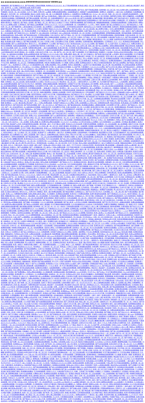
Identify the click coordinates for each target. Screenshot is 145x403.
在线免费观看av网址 (58, 276)
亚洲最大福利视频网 (95, 126)
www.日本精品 (53, 141)
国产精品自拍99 (129, 67)
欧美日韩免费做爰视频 (88, 255)
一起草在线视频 (67, 354)
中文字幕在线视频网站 (121, 363)
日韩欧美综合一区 (134, 251)
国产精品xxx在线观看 (49, 170)
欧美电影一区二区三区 (42, 206)
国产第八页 (12, 282)
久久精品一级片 (20, 77)
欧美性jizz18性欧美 (26, 39)
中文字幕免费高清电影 (70, 266)
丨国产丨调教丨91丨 (131, 149)
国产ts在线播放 (23, 147)
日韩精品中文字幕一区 (46, 60)
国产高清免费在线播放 (105, 35)
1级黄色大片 (104, 302)
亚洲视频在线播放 (91, 278)
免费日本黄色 (136, 44)
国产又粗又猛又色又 (121, 18)
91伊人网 (97, 280)
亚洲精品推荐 (51, 399)
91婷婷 (79, 153)
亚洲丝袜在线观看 (66, 401)
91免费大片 (16, 232)
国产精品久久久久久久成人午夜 (51, 54)
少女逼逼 (31, 50)
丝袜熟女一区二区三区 (68, 37)
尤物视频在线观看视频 (35, 63)
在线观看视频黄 (93, 12)
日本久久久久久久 (51, 24)
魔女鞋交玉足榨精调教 (110, 79)
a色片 (79, 173)
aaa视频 (48, 12)
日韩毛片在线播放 (40, 166)
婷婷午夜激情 (9, 75)
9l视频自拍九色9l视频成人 (85, 115)
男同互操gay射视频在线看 (13, 202)
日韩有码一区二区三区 (51, 247)
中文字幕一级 (73, 333)
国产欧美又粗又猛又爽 (103, 54)
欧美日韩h (30, 329)
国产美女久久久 (82, 50)
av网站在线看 (124, 236)
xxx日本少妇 (62, 164)
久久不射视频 (31, 310)
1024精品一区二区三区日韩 (57, 143)
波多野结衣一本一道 (58, 329)
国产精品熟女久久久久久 (35, 158)
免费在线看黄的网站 (59, 12)
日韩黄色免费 (65, 130)
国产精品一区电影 (27, 22)
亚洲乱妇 (21, 177)
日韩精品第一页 (122, 20)
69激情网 (84, 126)
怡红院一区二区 (100, 58)
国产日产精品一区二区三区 (71, 35)
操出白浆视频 (71, 128)
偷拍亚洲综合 (98, 39)
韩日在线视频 (114, 390)
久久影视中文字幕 (17, 173)
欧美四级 (37, 16)
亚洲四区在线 (137, 33)
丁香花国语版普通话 (112, 329)
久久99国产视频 (98, 94)
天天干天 (32, 388)
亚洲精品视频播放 (21, 90)
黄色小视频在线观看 (51, 37)
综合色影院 (92, 175)
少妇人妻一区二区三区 (68, 20)
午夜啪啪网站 (50, 318)
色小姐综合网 (119, 369)
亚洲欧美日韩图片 (105, 253)
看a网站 (20, 183)
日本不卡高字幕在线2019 (76, 92)
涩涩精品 (20, 352)
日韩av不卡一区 (20, 327)
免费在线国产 (9, 329)
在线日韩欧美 (102, 134)
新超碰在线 (80, 90)
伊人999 (41, 41)
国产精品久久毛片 (63, 44)
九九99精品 (36, 67)
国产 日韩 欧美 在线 (9, 71)
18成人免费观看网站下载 (45, 77)
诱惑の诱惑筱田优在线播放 (111, 340)
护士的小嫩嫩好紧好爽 (15, 139)
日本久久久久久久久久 (68, 257)
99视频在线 (126, 128)
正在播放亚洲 (23, 200)
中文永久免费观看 (93, 232)
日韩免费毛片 (82, 24)
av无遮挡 (115, 54)
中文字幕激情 (75, 187)
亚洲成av (51, 306)
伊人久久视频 (108, 39)
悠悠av (118, 120)
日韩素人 (85, 388)
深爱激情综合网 (104, 103)
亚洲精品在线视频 (62, 194)
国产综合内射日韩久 (11, 236)
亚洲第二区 (16, 299)
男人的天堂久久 (30, 143)
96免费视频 (137, 12)
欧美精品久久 (54, 230)
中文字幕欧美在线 (91, 52)
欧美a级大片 (42, 386)
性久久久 (94, 120)
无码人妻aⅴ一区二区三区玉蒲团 (66, 310)
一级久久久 (99, 111)
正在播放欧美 (17, 392)
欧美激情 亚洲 (10, 41)
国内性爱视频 (115, 206)
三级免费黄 (131, 73)
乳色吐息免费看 (30, 31)
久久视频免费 (57, 14)
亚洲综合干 (76, 280)
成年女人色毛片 (88, 173)
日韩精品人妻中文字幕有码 (115, 94)
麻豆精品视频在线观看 (85, 128)
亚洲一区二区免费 (21, 48)
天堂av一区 (50, 39)
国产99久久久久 (135, 206)
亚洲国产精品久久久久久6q (52, 29)
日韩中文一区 (116, 380)
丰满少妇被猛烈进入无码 (129, 58)
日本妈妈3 (135, 285)
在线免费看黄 (39, 227)
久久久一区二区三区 (110, 179)
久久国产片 (40, 10)
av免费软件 (53, 327)
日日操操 (97, 185)
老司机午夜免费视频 (8, 101)
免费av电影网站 (51, 65)
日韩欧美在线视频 (52, 130)
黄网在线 (70, 196)
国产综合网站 (51, 168)
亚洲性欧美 (68, 295)
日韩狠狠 (126, 141)
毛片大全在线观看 (52, 139)
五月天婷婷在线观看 (74, 164)
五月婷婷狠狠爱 (40, 371)
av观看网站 (26, 217)
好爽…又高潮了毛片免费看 (64, 287)
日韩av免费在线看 (45, 103)
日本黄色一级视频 (13, 179)
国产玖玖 (81, 10)
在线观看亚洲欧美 (97, 238)
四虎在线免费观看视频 (94, 179)
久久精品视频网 (7, 77)
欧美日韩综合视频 (99, 399)
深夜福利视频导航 (52, 217)
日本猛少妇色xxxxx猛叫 (73, 75)
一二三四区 (61, 244)
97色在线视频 (109, 126)
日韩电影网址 (114, 187)
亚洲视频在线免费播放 (15, 58)
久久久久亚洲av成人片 (15, 118)
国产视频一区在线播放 (31, 202)
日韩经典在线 (112, 173)
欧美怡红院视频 (31, 325)
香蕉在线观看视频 (43, 56)
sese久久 (6, 316)
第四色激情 (5, 109)
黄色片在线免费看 (126, 54)
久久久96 (113, 251)
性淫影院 (59, 318)
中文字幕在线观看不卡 (111, 352)
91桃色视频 (50, 46)
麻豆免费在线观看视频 (9, 200)
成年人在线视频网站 (132, 10)
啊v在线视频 (110, 145)
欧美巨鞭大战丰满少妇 (105, 208)
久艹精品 (24, 187)
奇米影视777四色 (111, 308)
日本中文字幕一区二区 (84, 98)
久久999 (13, 141)
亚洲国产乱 (57, 240)
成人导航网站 (82, 289)
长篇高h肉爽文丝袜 (113, 48)
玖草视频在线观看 (35, 88)
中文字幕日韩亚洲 (73, 147)
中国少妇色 (119, 126)
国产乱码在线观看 (29, 56)
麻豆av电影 (106, 327)
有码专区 (95, 60)
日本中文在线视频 (25, 373)
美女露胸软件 (43, 44)
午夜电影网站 (15, 187)
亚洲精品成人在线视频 (78, 208)
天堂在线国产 (90, 92)
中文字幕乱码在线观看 (64, 306)
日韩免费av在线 (64, 342)
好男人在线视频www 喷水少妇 (86, 103)
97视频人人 (40, 255)
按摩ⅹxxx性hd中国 (30, 297)
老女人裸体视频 (20, 329)
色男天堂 (41, 12)
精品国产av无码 (16, 124)
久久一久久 (118, 41)
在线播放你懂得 (84, 71)
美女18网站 (17, 270)
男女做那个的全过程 (134, 107)
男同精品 (134, 240)
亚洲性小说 (35, 397)
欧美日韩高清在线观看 (12, 126)
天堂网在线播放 (44, 35)
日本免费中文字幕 (61, 41)
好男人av (54, 58)
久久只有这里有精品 (137, 384)
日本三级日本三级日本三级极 (20, 94)
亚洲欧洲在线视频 (121, 289)
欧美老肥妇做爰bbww (84, 48)
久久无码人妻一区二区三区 (48, 126)
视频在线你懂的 (126, 143)
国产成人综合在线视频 (126, 113)
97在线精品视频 (34, 170)
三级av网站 (127, 60)
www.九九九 (75, 88)
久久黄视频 (86, 75)
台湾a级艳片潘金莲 (66, 346)
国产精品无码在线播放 (29, 179)
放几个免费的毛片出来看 (50, 20)
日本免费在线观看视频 (130, 162)
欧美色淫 (73, 194)
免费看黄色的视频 (77, 130)
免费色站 (101, 113)
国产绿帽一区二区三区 (132, 90)
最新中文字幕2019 (10, 96)
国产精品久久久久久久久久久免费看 (29, 73)
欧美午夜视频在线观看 (132, 392)
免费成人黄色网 (82, 384)
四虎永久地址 (65, 134)
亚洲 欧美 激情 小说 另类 (55, 255)
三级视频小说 (68, 185)
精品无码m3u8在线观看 (119, 365)
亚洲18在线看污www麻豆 (35, 82)
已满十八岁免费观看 (52, 291)
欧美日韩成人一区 (10, 132)
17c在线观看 (76, 170)
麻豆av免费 (77, 185)
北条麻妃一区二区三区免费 (32, 331)
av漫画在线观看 (59, 27)
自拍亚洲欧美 (73, 230)
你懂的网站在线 (53, 134)
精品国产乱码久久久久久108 (124, 356)
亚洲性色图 (78, 287)
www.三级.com (108, 221)
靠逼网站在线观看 (39, 153)
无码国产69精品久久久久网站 (63, 103)
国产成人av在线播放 (68, 369)
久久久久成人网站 (53, 149)
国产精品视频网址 (30, 249)
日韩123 (8, 232)
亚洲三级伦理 (133, 321)
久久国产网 (76, 67)
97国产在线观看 (32, 156)
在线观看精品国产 (86, 215)
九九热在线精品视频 (28, 321)
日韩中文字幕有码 (50, 384)
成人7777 (63, 69)
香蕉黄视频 (126, 50)
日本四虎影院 (98, 204)
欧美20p (31, 382)
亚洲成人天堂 (119, 90)
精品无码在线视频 (21, 170)
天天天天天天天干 (86, 282)
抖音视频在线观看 (126, 160)
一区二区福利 (59, 77)
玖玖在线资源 (33, 90)
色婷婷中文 (138, 215)
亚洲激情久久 (71, 111)
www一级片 (34, 318)
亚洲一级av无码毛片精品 (26, 71)
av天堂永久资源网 (81, 202)
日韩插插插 (79, 141)
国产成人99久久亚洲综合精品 (70, 139)
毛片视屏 (103, 82)
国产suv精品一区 (132, 94)
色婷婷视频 (98, 348)
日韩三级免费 (30, 173)
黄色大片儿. (33, 44)
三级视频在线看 (80, 354)
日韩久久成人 (111, 215)
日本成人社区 (23, 382)
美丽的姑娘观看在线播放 (129, 27)
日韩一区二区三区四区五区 (37, 181)
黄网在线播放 (62, 223)
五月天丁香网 (32, 12)
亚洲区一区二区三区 (136, 75)
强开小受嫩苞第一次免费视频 (133, 16)
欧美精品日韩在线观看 (131, 41)
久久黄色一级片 (41, 221)
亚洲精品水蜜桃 (71, 132)
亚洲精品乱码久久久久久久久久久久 (82, 73)
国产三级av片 (41, 134)
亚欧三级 (91, 46)
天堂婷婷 (72, 48)
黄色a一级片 (6, 238)
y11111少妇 (130, 376)
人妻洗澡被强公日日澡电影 (32, 27)
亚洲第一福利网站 (75, 41)
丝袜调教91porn (37, 390)
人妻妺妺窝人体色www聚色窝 (127, 92)
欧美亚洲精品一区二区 (66, 179)
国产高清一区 (67, 240)
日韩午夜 (23, 113)
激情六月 (117, 240)
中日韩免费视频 (46, 337)
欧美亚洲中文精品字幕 (63, 236)
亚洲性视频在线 (120, 107)
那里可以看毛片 (60, 198)
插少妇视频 (68, 120)
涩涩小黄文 (110, 56)
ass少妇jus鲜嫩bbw (89, 134)
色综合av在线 (70, 361)
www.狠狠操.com (41, 208)
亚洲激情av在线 (61, 60)
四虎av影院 (19, 35)
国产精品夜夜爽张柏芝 (122, 225)
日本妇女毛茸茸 (88, 145)
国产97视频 (8, 160)
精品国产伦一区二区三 (70, 270)
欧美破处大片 (64, 221)
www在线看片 (84, 266)
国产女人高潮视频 (38, 263)
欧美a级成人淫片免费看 (90, 84)
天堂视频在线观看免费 (63, 227)
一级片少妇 (119, 12)
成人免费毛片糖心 (102, 29)
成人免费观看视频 (121, 395)
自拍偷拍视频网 (44, 115)
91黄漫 (23, 221)
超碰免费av (67, 29)
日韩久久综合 (108, 149)
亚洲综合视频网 (14, 128)
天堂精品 (125, 122)
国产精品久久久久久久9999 (106, 92)
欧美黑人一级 (65, 88)
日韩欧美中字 (112, 367)
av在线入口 (32, 120)
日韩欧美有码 (133, 22)
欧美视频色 (23, 259)
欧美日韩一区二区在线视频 (91, 373)
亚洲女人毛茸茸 (137, 325)
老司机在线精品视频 (74, 160)
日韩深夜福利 (83, 132)
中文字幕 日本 (97, 75)
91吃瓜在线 (57, 280)
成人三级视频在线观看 (102, 282)
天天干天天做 (73, 143)
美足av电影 (83, 143)
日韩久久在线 (72, 247)
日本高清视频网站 (80, 77)
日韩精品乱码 (130, 177)
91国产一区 (130, 98)
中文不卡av (79, 113)
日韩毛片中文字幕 (10, 183)
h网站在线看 (124, 77)
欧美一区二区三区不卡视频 (27, 60)
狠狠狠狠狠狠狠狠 (103, 22)
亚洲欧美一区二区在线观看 (45, 71)
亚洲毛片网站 (120, 139)
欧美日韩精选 (49, 198)
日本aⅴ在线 (119, 280)
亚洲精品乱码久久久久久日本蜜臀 (79, 183)
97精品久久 (104, 60)
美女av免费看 (62, 65)
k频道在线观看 (46, 118)
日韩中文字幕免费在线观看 (35, 378)
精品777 (28, 263)
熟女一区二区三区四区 (104, 90)
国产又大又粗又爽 (23, 289)
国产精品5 (32, 149)
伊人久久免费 (9, 90)
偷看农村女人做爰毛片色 (124, 335)
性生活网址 (92, 234)
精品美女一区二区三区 (68, 82)
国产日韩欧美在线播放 (85, 257)
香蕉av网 (103, 261)
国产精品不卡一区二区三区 (68, 101)
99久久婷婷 (121, 10)
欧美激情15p (19, 365)
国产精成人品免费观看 (35, 24)
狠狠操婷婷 (63, 84)
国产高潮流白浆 (90, 22)
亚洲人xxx (48, 128)
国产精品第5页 (113, 134)
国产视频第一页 (101, 44)
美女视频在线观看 (97, 71)
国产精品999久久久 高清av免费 (126, 257)
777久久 (51, 266)
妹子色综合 (51, 312)
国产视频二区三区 (110, 312)
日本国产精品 (131, 223)
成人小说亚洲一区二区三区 (32, 363)
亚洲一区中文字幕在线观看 (80, 291)
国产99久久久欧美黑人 (123, 69)
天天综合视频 (9, 48)
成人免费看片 (48, 27)
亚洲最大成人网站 (125, 282)
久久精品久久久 (124, 44)
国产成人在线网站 (102, 46)
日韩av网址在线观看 (110, 75)
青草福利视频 (127, 33)
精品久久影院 (36, 14)
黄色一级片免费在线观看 (53, 192)
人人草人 (91, 24)
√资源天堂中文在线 (17, 109)
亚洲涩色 (115, 27)
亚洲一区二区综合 (125, 175)
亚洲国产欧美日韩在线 (115, 158)
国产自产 (71, 96)
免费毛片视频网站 (16, 189)
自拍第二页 (90, 56)
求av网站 (88, 94)
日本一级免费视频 (133, 323)
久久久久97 (65, 122)
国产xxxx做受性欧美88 (20, 44)
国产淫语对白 (78, 278)
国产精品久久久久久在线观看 (112, 346)
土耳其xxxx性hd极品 (117, 223)
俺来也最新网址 (46, 92)
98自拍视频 (124, 48)
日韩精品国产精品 (100, 69)
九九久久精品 (137, 168)
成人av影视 (118, 56)
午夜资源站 (125, 206)
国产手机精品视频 (91, 10)
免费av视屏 (68, 54)
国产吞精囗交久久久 (21, 33)
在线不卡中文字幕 (49, 94)
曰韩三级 (20, 312)
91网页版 (120, 151)
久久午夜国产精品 (28, 10)
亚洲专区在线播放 (8, 18)
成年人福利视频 (83, 263)
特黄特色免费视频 (76, 22)
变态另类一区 (14, 14)
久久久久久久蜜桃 (88, 44)
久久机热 (4, 215)
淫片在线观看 (102, 37)
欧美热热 (89, 213)
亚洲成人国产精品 (49, 293)
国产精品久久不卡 (77, 94)
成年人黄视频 (87, 39)
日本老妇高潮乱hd (79, 236)
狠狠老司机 (34, 276)
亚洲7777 (139, 276)
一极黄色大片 (113, 175)
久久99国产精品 (56, 356)
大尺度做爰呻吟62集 (37, 65)
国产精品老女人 (133, 24)
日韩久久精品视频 (83, 79)
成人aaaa (71, 69)
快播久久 (19, 41)
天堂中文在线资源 (102, 115)
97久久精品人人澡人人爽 (90, 206)
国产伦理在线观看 (15, 397)
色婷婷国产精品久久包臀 (33, 365)
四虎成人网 (86, 153)
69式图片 (71, 113)
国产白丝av (101, 272)
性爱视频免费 (21, 18)
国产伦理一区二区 (91, 141)
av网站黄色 (51, 132)
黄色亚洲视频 (12, 79)
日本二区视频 (43, 297)
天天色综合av (88, 217)
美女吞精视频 (116, 65)
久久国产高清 (113, 44)
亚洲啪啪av (16, 37)
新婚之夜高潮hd (71, 392)
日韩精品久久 (80, 192)
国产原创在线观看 (126, 134)
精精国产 (83, 12)
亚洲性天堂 (23, 88)
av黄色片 (123, 105)
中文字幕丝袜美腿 (105, 141)
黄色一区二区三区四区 (101, 16)
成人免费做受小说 (42, 69)
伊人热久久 (137, 134)
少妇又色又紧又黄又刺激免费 (23, 266)
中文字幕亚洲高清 (40, 236)
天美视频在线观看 (84, 247)
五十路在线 (64, 359)
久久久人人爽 (102, 255)
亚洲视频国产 (54, 162)
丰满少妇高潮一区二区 (133, 35)
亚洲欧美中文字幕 (47, 67)
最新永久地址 (54, 69)
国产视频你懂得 (14, 321)
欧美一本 (58, 266)
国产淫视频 (135, 225)
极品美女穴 (108, 147)
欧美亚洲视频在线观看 (125, 219)
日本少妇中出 (55, 35)
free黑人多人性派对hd (131, 126)
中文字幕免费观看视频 (59, 323)
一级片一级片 (96, 295)
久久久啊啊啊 (138, 344)
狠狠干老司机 (134, 211)
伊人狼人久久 (65, 219)
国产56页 (130, 115)
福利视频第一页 (14, 251)
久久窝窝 (52, 44)
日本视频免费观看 (98, 33)
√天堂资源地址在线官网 (74, 27)
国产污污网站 (124, 164)
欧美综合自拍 (76, 44)
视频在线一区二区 (45, 156)
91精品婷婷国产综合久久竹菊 (37, 151)
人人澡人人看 (102, 359)
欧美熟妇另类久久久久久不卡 (93, 139)
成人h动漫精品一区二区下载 (51, 215)
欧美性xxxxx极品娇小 (32, 58)
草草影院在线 (42, 143)
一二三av (125, 211)
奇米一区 (65, 356)
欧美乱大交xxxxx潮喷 (44, 240)
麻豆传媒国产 (41, 149)
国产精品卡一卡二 (58, 249)
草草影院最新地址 (121, 238)
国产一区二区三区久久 (66, 58)
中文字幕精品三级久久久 (103, 401)
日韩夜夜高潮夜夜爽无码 (23, 75)
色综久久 (83, 331)
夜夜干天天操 (17, 20)
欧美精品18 (122, 314)
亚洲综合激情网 (78, 363)
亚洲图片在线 (53, 221)
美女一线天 (77, 350)
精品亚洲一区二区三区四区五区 (91, 270)
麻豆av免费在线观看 (38, 185)
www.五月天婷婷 (97, 291)
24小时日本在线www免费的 (89, 122)
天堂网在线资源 (136, 183)
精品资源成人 (136, 166)
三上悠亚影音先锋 (110, 348)
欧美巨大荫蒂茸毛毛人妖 (54, 10)
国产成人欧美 (69, 202)
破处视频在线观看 (26, 206)
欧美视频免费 (91, 90)
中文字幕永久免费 (58, 124)
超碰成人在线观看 (135, 82)
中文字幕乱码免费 (26, 160)
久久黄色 (38, 29)
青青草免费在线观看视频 (31, 20)
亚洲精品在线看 (59, 272)
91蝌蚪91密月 (15, 181)
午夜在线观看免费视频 (47, 304)
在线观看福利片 (73, 12)
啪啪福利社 (84, 88)
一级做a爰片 (47, 88)
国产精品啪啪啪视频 (35, 259)
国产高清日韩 (18, 105)
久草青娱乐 (22, 24)
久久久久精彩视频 (47, 202)
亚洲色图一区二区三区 (107, 10)
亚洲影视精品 (17, 261)
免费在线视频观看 (18, 137)
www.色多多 (11, 287)
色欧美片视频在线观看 (53, 63)
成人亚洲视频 (123, 124)
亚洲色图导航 (88, 41)
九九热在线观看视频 (87, 147)
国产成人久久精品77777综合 (59, 22)
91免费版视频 (17, 219)
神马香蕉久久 (75, 126)
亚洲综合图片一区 (108, 295)
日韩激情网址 (111, 278)
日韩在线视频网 (59, 225)
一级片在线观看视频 (49, 48)
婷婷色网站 (130, 139)
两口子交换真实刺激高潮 (103, 63)
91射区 (6, 94)
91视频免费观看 (85, 230)
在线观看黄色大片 (137, 141)
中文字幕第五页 (43, 31)
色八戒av (4, 278)
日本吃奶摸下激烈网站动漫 (27, 79)
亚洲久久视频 (74, 63)
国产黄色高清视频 (30, 105)
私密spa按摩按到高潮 (31, 54)
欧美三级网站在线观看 (105, 382)
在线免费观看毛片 (57, 18)
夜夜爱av (110, 137)
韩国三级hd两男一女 (78, 151)
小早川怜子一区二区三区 (86, 111)
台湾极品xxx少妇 (98, 48)
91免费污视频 (80, 179)
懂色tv (9, 39)
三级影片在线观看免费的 (54, 50)
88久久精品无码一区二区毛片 (59, 151)
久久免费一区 (94, 82)
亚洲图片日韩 (58, 177)
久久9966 (34, 223)
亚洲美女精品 (105, 331)
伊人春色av (26, 67)
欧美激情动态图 (110, 111)
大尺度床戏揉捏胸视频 (42, 346)
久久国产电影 (85, 238)
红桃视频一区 (104, 310)
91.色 (32, 340)
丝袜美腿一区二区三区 (84, 109)
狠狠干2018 (64, 230)
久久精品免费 (110, 213)
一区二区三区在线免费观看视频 (51, 137)
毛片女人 (22, 175)
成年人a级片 (39, 350)
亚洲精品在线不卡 (86, 63)
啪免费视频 (56, 234)
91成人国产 (17, 217)
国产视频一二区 (25, 280)
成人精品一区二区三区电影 (35, 395)
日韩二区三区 (54, 213)
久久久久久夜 (135, 164)
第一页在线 (67, 308)
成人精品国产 (23, 285)
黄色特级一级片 (45, 124)
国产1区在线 (5, 10)
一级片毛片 (60, 132)
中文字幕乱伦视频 (125, 306)
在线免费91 (130, 137)
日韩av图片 (48, 211)
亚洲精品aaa (65, 291)
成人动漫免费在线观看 (9, 84)
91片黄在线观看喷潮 (8, 369)
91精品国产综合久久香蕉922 (15, 156)
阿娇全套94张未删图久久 (67, 384)
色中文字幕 (90, 196)
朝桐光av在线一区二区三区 (104, 257)
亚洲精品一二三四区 (136, 291)
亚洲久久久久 (51, 371)
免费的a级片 (18, 291)
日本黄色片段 (42, 141)
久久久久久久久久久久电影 (49, 257)
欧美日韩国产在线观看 (82, 295)
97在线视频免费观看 (89, 35)
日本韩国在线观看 (84, 392)
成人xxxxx (68, 18)
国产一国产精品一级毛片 (126, 71)
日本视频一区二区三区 (124, 200)
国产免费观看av (20, 272)
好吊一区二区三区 (110, 153)
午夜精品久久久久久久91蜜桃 (58, 208)
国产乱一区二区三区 (64, 52)
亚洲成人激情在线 (95, 219)
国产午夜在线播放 (131, 192)
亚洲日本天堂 (46, 107)
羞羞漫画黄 (5, 134)
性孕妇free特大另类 (110, 219)
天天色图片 (78, 397)
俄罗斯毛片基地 (116, 16)
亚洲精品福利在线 (7, 35)
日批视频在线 (104, 206)
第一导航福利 (73, 323)
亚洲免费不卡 (20, 274)
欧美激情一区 (35, 289)
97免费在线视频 (115, 118)
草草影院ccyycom (24, 223)
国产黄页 (41, 325)
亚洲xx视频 (34, 122)
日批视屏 (95, 261)
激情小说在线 (41, 321)
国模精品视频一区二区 (44, 242)
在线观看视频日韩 (136, 213)
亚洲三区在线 (105, 84)
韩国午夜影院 (61, 376)
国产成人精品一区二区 (32, 118)
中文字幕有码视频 (94, 65)
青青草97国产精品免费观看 (41, 261)
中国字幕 (15, 39)
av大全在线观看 (40, 312)
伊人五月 (13, 50)
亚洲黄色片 (73, 259)
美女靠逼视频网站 (132, 266)
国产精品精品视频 (32, 137)
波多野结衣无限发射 (125, 153)
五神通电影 (128, 12)
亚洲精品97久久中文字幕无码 (27, 369)
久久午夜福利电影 (137, 359)
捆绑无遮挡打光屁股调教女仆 (88, 20)
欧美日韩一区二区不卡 (79, 219)
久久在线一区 (91, 151)
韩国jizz (132, 327)
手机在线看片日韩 (107, 285)
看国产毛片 (109, 335)
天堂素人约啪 (49, 41)
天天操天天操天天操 (121, 230)
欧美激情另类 (58, 302)
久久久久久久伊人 (128, 297)
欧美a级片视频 (127, 232)
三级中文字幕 (96, 79)
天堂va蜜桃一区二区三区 (99, 187)
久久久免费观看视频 (33, 215)
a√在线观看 (124, 82)
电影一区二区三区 (115, 14)
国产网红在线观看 (30, 41)
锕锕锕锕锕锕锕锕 (49, 73)
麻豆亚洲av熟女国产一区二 (28, 103)
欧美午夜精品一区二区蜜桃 (25, 52)
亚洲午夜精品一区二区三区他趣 (121, 96)
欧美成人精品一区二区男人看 (76, 46)
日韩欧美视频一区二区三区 (126, 278)
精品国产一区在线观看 (39, 111)
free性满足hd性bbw (134, 253)
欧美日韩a (100, 147)
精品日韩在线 (130, 46)
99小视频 (100, 242)
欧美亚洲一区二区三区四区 (81, 33)
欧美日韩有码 (44, 270)
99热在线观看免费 (136, 401)
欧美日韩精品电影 (83, 189)
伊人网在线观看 (45, 90)
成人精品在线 (44, 33)
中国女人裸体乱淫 (94, 77)
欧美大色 (76, 18)
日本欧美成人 (53, 16)
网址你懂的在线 (37, 128)
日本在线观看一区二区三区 (35, 177)
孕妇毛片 (94, 268)
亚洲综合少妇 (122, 251)
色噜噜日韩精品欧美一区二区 (95, 130)
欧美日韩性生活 (99, 156)
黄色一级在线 (124, 79)
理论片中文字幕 (76, 134)
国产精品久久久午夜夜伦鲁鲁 (104, 109)
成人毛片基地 (72, 344)
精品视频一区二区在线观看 (66, 153)
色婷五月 (11, 378)
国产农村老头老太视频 (107, 20)
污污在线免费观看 (91, 251)
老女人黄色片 (94, 166)
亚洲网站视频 (19, 242)
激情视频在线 (119, 147)
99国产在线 (80, 253)
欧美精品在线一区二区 (30, 270)
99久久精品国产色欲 (71, 255)
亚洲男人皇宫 (135, 18)
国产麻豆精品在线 (30, 35)
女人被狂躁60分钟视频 (15, 54)
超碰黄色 (110, 12)
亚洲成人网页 (16, 10)
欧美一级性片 (18, 244)
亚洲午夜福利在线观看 (98, 194)
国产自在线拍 (12, 60)
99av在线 (27, 304)
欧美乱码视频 (119, 276)
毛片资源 (34, 304)
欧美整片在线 (113, 378)
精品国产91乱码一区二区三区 (110, 50)
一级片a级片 (130, 361)
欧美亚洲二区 (59, 75)
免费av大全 (139, 98)
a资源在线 (55, 346)
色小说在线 (11, 98)
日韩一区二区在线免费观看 (59, 86)
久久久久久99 (70, 337)
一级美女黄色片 (63, 73)
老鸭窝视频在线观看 (113, 33)
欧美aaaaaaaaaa (102, 249)
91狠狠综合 (109, 225)
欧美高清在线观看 (59, 128)
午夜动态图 (126, 240)
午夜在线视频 (71, 189)
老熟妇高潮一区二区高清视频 (107, 168)
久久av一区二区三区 (100, 14)
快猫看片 (102, 52)
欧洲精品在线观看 (113, 58)
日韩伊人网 (55, 388)
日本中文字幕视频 (68, 158)
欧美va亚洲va (99, 213)
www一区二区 (44, 314)
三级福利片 (77, 168)
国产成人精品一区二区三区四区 (129, 101)
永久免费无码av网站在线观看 (49, 122)
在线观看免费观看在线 (123, 285)
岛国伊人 (124, 118)
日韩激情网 (45, 232)
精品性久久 (68, 382)
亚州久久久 (88, 369)
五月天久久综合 (72, 329)
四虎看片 (80, 369)
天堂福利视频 (109, 238)
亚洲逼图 (63, 196)
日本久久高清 (55, 56)
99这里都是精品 (6, 340)
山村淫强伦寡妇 (75, 39)
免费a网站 (71, 115)
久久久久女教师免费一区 (68, 24)
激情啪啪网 (58, 202)
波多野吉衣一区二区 (85, 156)
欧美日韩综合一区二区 (61, 118)
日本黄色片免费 (72, 276)
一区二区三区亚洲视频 (56, 173)
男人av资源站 (88, 58)
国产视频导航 (17, 27)
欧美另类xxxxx (72, 242)
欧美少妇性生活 (6, 217)
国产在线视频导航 (36, 211)
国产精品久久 (48, 200)
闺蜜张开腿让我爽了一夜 (97, 158)
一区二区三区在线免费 (35, 198)
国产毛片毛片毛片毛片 (26, 84)
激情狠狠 (38, 84)
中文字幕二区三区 (124, 348)
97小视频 (65, 63)
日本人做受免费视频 (117, 29)
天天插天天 (83, 321)
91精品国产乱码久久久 (116, 37)
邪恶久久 (24, 196)
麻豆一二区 (23, 120)
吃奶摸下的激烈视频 (103, 27)
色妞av (96, 299)
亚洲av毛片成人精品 (32, 162)
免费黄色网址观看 (35, 48)
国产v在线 (69, 77)
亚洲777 (44, 282)
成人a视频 (99, 395)
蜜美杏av (96, 86)
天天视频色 (51, 194)
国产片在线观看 (78, 52)
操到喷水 (63, 340)
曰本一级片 (66, 145)
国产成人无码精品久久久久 (116, 24)
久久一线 (52, 52)
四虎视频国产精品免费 (103, 274)
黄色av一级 (51, 153)
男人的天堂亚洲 (87, 280)
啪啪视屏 (126, 166)
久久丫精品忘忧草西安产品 (106, 73)
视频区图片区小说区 (12, 196)
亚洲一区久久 (9, 145)
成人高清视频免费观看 (9, 86)
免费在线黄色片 (110, 71)
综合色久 (79, 58)
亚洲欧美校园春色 (115, 60)
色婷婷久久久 (105, 247)
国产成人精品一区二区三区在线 (83, 29)
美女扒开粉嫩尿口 (87, 274)
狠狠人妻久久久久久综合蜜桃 (69, 16)
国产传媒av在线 (75, 388)
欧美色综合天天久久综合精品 (34, 139)
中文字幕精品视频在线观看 (60, 204)
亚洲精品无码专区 (80, 162)
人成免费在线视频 (8, 384)
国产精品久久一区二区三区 (26, 141)
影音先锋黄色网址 (41, 96)
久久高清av (74, 122)
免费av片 (16, 160)
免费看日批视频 (70, 50)
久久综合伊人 (87, 399)
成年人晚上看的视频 (53, 395)
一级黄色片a (94, 240)
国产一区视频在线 (36, 147)
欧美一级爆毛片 (12, 166)
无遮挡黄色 (5, 141)
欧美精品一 (34, 126)
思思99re (13, 168)
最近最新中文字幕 (62, 39)
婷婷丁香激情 (101, 24)
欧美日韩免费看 (14, 278)
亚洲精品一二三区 (11, 103)
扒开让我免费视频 (16, 249)
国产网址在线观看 (33, 18)
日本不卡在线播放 (45, 113)
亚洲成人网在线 (74, 373)
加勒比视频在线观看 (117, 46)
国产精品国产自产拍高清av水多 (81, 86)
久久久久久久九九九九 (101, 31)
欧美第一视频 (127, 354)
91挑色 (79, 37)
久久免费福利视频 (129, 56)
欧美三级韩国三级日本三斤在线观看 (66, 211)
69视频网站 (136, 282)
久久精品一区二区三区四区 (27, 132)
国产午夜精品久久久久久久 (117, 194)
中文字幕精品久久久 (109, 185)
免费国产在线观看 (106, 189)
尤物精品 (116, 88)
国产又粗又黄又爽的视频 (50, 187)
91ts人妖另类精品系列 (131, 272)
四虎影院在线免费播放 (71, 215)
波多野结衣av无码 (96, 221)
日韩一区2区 (67, 280)
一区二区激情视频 (108, 373)
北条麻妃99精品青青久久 (13, 67)
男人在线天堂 (30, 242)
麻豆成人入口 (47, 280)
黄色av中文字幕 (135, 48)
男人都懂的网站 (131, 287)
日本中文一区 (15, 225)
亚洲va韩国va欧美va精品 (70, 149)
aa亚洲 (85, 65)
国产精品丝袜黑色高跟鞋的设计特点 (50, 120)
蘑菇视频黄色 (99, 41)
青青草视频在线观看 (28, 225)
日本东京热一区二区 (17, 153)
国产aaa (44, 16)
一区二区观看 (24, 122)
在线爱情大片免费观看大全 (82, 14)
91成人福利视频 (109, 263)
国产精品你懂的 (68, 192)
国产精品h (131, 63)
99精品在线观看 (70, 79)
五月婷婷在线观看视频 (86, 344)
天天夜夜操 (11, 73)
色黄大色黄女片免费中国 (48, 98)
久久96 (72, 118)
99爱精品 (8, 31)
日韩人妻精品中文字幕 (91, 164)
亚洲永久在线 (23, 50)
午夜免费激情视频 (32, 333)
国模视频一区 (6, 276)
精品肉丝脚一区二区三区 (60, 175)
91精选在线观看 (98, 276)
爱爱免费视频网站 (18, 158)
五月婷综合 (85, 187)
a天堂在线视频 (6, 266)
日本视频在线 (93, 132)
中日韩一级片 (117, 141)
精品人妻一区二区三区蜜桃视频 (32, 37)
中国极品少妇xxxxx (128, 130)
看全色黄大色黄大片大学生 (30, 251)
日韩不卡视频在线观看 (21, 340)
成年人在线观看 (30, 134)
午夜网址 (13, 213)
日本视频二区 (108, 192)
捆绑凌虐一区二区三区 (18, 63)
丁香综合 (15, 276)
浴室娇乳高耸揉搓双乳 (130, 14)
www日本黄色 (82, 272)
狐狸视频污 (111, 120)
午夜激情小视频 (69, 137)
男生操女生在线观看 (118, 98)
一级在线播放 (139, 156)
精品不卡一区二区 (125, 168)
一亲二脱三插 (119, 192)
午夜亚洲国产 (115, 31)
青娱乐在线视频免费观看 (84, 69)
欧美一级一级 (46, 14)
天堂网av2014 (21, 198)
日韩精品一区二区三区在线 (15, 82)
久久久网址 (105, 223)
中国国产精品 (115, 397)
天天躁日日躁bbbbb (12, 192)
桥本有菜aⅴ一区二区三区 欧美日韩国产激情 (112, 234)
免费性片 (103, 12)
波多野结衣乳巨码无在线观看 (125, 39)
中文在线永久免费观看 (126, 261)
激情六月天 (133, 204)
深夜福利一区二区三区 (128, 88)
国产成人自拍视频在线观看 (120, 331)
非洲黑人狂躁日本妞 (99, 314)
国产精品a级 (106, 266)
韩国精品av (29, 109)
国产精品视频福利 (25, 166)
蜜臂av (23, 316)
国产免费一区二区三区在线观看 (29, 282)
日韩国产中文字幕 (74, 84)
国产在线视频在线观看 (26, 96)
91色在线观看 (122, 111)
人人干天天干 (101, 101)
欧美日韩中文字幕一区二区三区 (27, 92)
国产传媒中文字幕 (135, 255)
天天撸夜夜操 (38, 384)
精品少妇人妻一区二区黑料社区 (87, 118)
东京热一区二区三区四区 (17, 12)
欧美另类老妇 (61, 71)
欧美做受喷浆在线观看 (75, 31)
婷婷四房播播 (119, 35)
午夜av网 (10, 291)
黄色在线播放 (15, 316)
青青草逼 (132, 230)
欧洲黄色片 (17, 65)
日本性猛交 (54, 33)
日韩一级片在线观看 (69, 314)
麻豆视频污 (133, 122)
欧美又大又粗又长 (99, 183)
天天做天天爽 (49, 316)
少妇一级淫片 (126, 31)
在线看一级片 (55, 359)
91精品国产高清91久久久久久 (27, 257)
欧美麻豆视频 (98, 18)
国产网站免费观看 (76, 356)
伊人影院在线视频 (128, 65)
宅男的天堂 (40, 50)
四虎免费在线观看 (7, 310)
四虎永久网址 (50, 227)
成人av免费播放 (95, 88)
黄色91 (70, 65)
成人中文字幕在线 (47, 253)
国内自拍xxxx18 (90, 27)
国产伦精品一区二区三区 (133, 337)
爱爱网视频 (135, 50)
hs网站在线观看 (35, 234)
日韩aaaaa (75, 331)
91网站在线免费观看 (69, 268)
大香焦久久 (6, 173)
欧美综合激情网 (40, 39)
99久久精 (8, 390)
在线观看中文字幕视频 (26, 164)
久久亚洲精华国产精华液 (36, 46)
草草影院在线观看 (69, 90)
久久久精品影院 (44, 79)
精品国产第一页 (53, 340)
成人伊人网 (106, 65)
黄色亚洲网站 (109, 18)
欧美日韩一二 (123, 75)
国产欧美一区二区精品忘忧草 (56, 344)
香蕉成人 (63, 247)
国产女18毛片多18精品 (58, 31)
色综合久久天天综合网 (74, 124)
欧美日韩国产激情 (13, 371)
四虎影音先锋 (129, 369)
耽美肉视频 (99, 312)
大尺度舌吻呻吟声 (68, 109)
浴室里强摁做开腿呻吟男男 (51, 251)
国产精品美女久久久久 (16, 333)
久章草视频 (133, 77)
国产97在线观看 (86, 18)
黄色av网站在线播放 (34, 272)
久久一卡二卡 (60, 46)
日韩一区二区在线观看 (87, 376)
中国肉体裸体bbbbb (63, 94)
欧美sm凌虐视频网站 (125, 173)
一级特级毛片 (123, 185)
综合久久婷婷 (29, 145)
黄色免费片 (116, 274)
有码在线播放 (137, 348)
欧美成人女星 (39, 344)
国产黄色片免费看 (52, 401)
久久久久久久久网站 (97, 67)
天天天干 (5, 361)
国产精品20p (57, 378)
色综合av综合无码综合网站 (123, 52)
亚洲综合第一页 (18, 31)
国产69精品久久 (108, 198)
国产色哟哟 (62, 327)
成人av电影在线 (86, 16)
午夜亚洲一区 (108, 181)
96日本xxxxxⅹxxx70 (52, 82)
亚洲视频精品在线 (97, 308)
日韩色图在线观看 (70, 10)
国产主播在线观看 (137, 217)
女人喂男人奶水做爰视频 (85, 137)
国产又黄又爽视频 (82, 166)
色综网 (126, 183)
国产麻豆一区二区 (41, 22)
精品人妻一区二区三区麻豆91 (24, 29)
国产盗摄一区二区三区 (125, 156)
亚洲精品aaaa (18, 344)
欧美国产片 (34, 33)
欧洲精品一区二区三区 (131, 244)
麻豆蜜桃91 (83, 234)
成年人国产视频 (88, 185)
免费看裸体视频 (134, 295)
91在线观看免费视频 (95, 289)
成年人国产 (38, 145)
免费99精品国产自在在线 (37, 285)
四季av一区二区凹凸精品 (67, 98)
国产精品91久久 (113, 82)
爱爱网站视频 (123, 342)
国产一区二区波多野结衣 (14, 107)
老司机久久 (30, 77)
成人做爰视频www (38, 217)
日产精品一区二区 (89, 37)
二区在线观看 (9, 33)
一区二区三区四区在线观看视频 (112, 86)
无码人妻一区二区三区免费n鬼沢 (73, 56)
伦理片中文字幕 (34, 187)
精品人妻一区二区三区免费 (89, 302)
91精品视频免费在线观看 (133, 84)
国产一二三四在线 (117, 84)
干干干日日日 (76, 145)
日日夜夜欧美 (110, 293)
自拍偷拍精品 (59, 295)
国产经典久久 (112, 101)
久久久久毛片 (33, 113)
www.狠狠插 (116, 122)
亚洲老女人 (67, 14)
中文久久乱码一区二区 (115, 337)
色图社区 (16, 22)
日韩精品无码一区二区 (11, 113)
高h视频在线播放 (88, 105)
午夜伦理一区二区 (45, 380)
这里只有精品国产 (7, 170)
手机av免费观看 (100, 173)
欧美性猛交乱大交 (107, 232)
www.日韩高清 (72, 71)
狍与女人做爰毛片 (113, 130)
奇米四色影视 (100, 145)
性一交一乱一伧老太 (58, 206)
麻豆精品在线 (136, 312)
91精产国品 (88, 31)
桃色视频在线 (71, 272)
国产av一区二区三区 (115, 166)
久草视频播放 (15, 295)
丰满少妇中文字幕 (42, 52)
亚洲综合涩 (135, 352)
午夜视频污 (85, 67)
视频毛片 (24, 278)
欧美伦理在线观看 (18, 240)
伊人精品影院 (100, 56)
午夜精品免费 (29, 189)
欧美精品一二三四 (99, 386)
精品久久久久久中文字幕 (24, 16)
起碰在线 (135, 60)
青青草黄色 (34, 98)
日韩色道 (17, 308)
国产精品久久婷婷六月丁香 (120, 247)
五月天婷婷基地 (105, 122)
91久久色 (74, 342)
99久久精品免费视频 (83, 337)
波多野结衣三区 (10, 352)
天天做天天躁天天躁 (20, 115)
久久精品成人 (40, 291)
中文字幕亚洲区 (16, 356)
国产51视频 (132, 365)
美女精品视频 (45, 58)
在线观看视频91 (55, 268)
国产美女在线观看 (132, 37)
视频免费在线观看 (95, 202)
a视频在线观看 (100, 105)
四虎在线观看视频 (19, 46)
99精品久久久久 (96, 266)
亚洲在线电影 (93, 316)
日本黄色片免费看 (8, 386)
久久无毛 (56, 397)
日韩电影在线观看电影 (119, 22)
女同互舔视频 (25, 14)
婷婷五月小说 (95, 304)
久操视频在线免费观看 (102, 98)
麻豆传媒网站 (13, 88)
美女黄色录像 (87, 170)
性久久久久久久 (26, 367)
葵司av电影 (44, 162)
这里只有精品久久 (25, 236)
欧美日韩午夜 (63, 48)
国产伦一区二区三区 (136, 198)
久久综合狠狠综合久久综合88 (82, 204)
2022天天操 (104, 118)
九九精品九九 (107, 88)
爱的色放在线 (9, 335)
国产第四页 (89, 299)
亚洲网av (49, 177)
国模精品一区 (123, 204)
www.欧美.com (59, 382)
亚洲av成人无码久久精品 (53, 145)
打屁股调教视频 (41, 173)
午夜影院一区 (123, 291)
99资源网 (95, 247)
